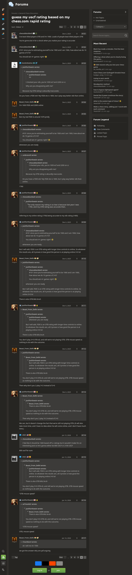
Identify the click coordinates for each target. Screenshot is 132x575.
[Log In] (3, 563)
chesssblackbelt (25, 33)
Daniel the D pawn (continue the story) (108, 95)
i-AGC (24, 435)
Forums (14, 13)
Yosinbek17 (98, 53)
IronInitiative (27, 63)
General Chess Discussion (28, 13)
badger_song (98, 75)
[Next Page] (84, 27)
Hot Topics (100, 17)
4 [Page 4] (74, 27)
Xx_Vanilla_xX (99, 69)
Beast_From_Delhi (26, 102)
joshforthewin (27, 125)
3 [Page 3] (71, 27)
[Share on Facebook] (38, 563)
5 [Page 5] (78, 27)
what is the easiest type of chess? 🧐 (107, 101)
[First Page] (61, 27)
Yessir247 (97, 97)
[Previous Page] (65, 27)
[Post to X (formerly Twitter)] (45, 563)
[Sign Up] (3, 557)
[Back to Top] (15, 557)
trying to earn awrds (101, 78)
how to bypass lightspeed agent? (106, 90)
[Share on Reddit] (52, 563)
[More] (59, 563)
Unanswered (101, 20)
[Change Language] (3, 569)
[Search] (110, 35)
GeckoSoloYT (98, 61)
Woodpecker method (102, 84)
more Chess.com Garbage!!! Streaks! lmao (109, 73)
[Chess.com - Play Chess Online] (3, 4)
